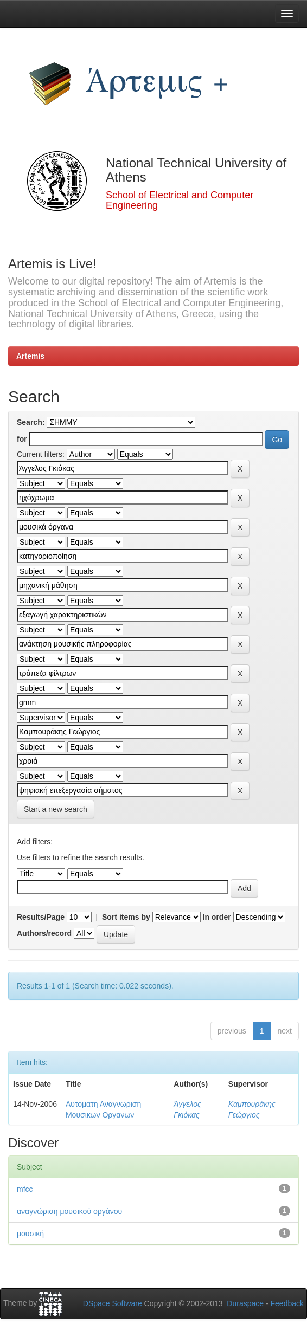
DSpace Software (112, 1303)
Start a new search (55, 809)
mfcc (25, 1189)
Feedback (287, 1303)
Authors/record (44, 933)
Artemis (30, 356)
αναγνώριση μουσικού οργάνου (69, 1211)
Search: (30, 422)
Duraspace (245, 1303)
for (22, 439)
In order (217, 917)
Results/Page (41, 917)
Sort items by (126, 917)
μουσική (30, 1233)
